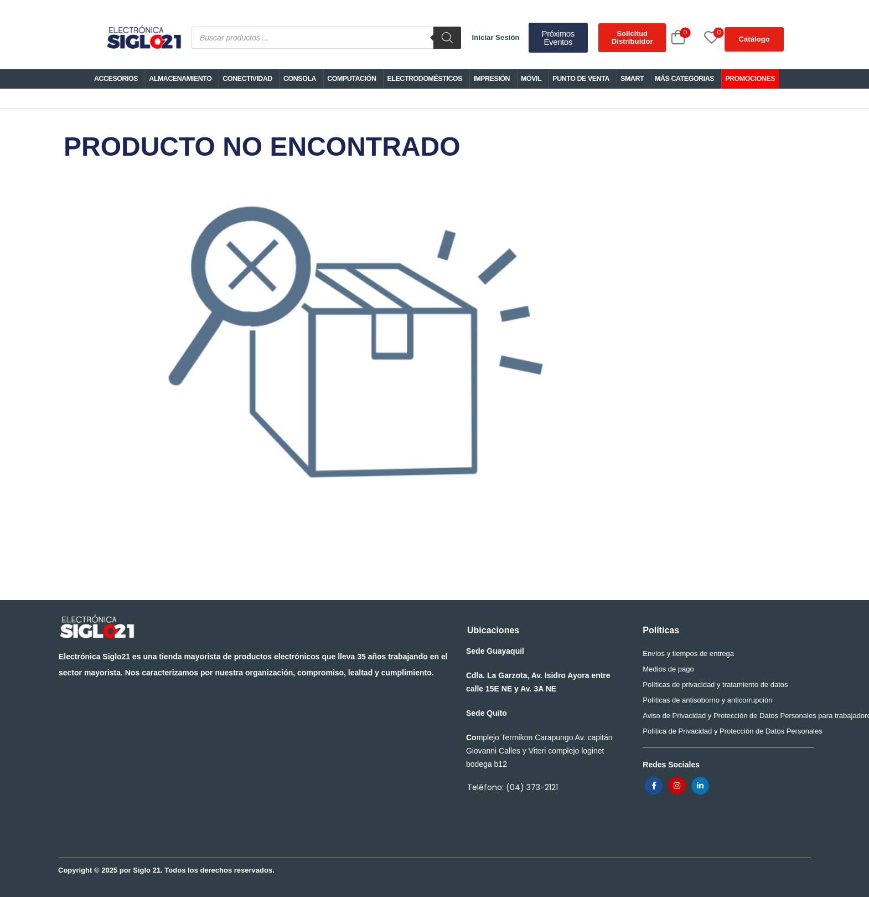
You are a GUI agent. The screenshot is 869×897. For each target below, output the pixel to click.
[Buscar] (447, 38)
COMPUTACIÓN (351, 79)
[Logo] (143, 37)
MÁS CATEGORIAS (684, 79)
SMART (632, 79)
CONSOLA (299, 79)
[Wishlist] (699, 37)
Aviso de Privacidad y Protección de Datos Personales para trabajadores (725, 715)
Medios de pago (668, 669)
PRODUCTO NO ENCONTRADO (356, 342)
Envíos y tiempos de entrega (688, 653)
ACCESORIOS (116, 79)
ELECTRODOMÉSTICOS (424, 79)
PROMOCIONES (750, 79)
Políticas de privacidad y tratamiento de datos (715, 684)
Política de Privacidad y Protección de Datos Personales (725, 731)
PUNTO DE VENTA (580, 79)
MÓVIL (531, 79)
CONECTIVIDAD (247, 79)
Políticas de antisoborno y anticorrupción (707, 700)
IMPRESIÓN (491, 79)
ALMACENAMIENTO (180, 79)
